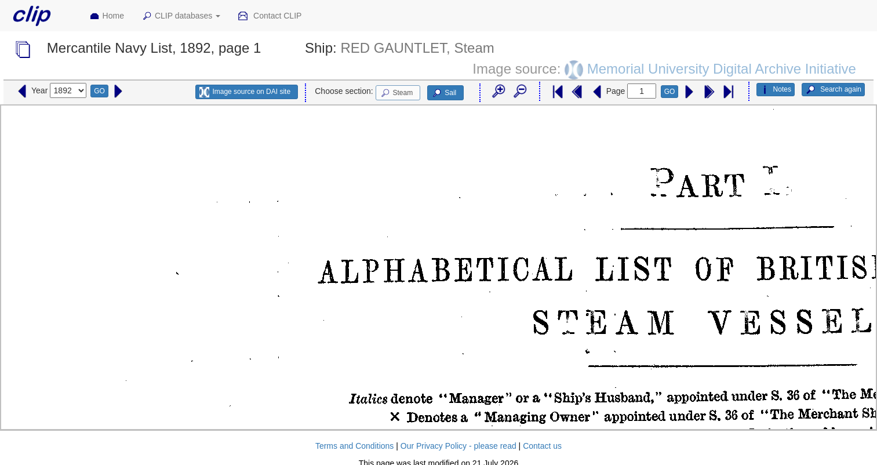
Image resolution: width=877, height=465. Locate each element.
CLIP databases (180, 16)
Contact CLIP (269, 16)
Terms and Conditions (354, 446)
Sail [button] (443, 93)
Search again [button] (833, 90)
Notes (775, 90)
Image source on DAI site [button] (244, 92)
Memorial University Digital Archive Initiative (721, 69)
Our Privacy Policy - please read (458, 446)
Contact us (542, 446)
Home (106, 16)
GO (99, 91)
